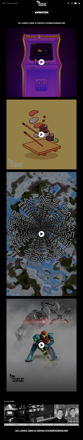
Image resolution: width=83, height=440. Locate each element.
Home (4, 3)
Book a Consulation (12, 3)
